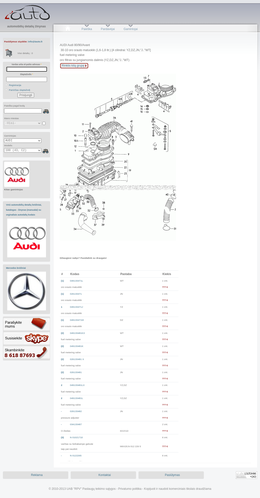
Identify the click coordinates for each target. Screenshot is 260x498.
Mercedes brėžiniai (16, 268)
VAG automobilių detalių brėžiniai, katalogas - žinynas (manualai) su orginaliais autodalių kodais (24, 210)
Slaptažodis (26, 74)
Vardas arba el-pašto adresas (26, 64)
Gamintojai (130, 29)
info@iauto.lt (35, 41)
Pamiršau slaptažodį (19, 90)
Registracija (15, 85)
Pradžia (68, 29)
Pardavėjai (108, 29)
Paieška (87, 29)
